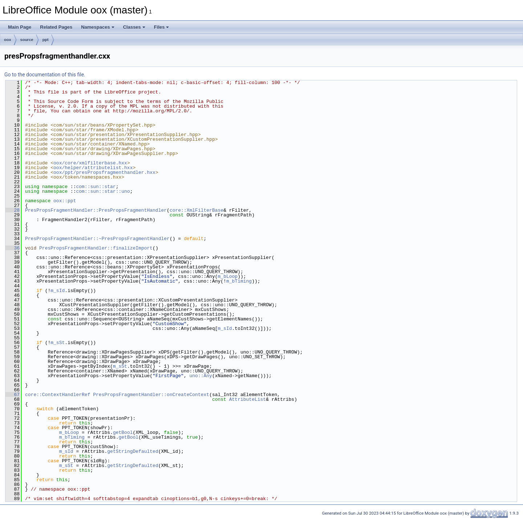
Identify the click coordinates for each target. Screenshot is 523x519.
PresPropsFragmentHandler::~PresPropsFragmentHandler (97, 238)
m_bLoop (228, 276)
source (26, 39)
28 (12, 210)
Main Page (19, 27)
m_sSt (57, 342)
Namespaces (97, 27)
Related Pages (56, 27)
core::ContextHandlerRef (57, 394)
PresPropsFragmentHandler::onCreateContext (151, 394)
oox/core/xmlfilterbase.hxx (90, 163)
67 (12, 394)
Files (161, 27)
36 (12, 248)
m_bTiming (239, 281)
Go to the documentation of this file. (44, 74)
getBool (123, 432)
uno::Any (200, 375)
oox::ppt (64, 200)
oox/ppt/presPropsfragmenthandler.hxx (104, 172)
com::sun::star (95, 186)
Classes (134, 27)
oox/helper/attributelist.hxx (93, 167)
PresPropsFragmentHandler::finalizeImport (96, 248)
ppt (45, 39)
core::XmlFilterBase (196, 210)
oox (7, 39)
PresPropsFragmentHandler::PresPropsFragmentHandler (96, 210)
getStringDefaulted (132, 451)
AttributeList (247, 399)
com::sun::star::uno (103, 191)
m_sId (57, 290)
